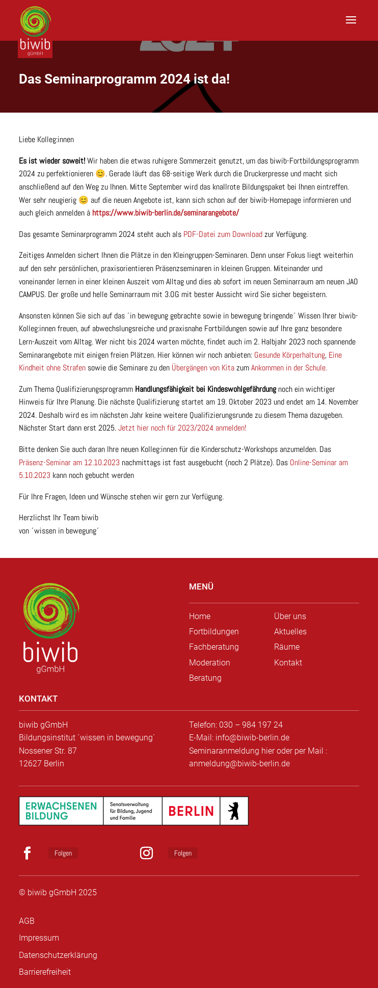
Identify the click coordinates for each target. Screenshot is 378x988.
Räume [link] (287, 647)
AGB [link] (27, 921)
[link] (36, 25)
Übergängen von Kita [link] (203, 367)
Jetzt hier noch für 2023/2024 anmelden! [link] (182, 427)
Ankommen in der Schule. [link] (289, 367)
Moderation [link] (209, 662)
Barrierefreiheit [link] (45, 972)
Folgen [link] (63, 853)
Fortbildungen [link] (214, 631)
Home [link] (199, 616)
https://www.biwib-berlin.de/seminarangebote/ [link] (165, 212)
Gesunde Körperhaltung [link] (289, 355)
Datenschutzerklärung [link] (58, 955)
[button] (351, 26)
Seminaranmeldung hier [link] (232, 751)
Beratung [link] (205, 678)
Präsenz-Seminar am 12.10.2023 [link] (69, 462)
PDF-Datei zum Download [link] (222, 234)
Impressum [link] (39, 938)
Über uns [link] (290, 616)
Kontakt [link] (288, 662)
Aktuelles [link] (290, 631)
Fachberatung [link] (214, 647)
